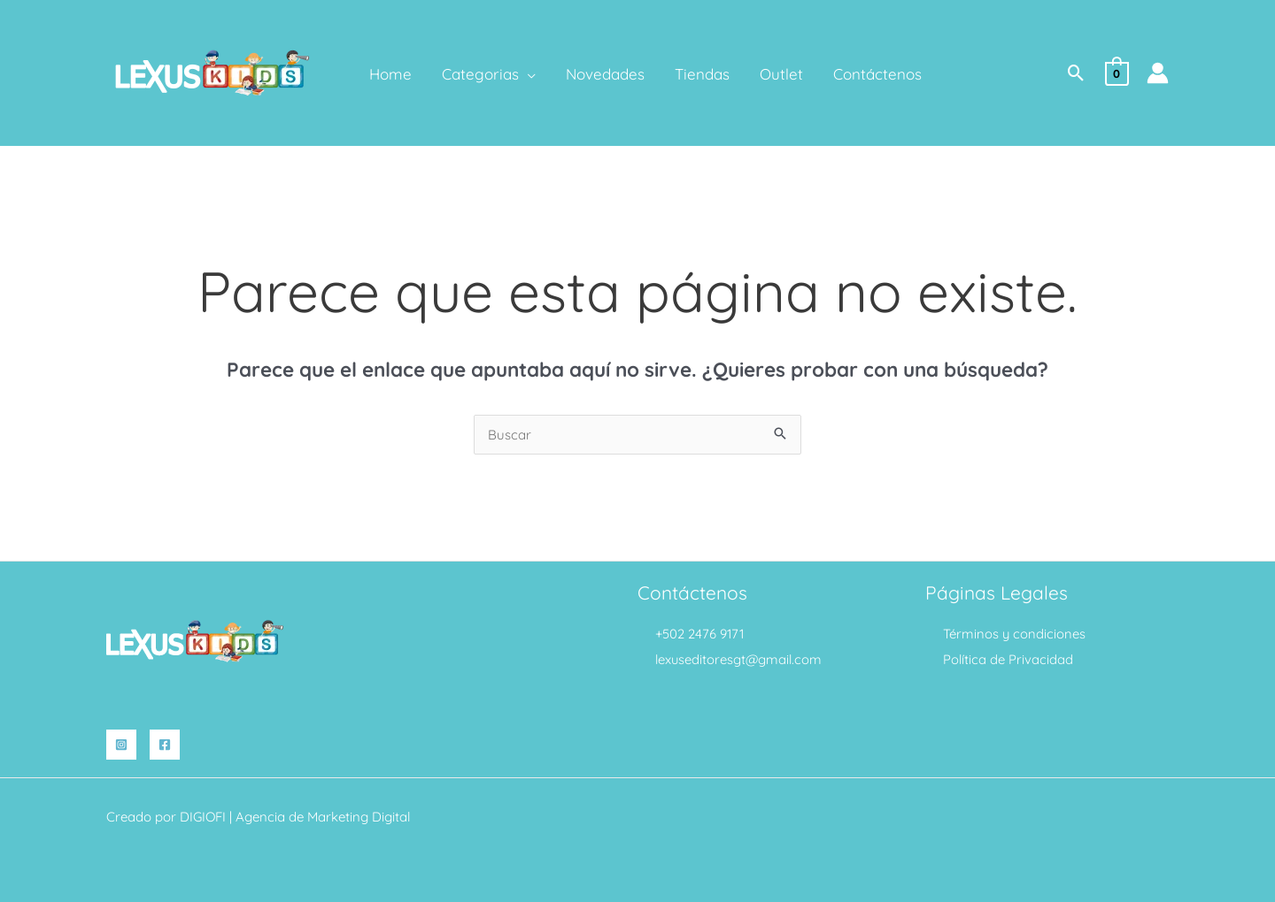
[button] (1076, 73)
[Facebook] (165, 745)
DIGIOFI (203, 816)
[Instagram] (121, 745)
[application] (527, 74)
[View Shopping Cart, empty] (1117, 72)
